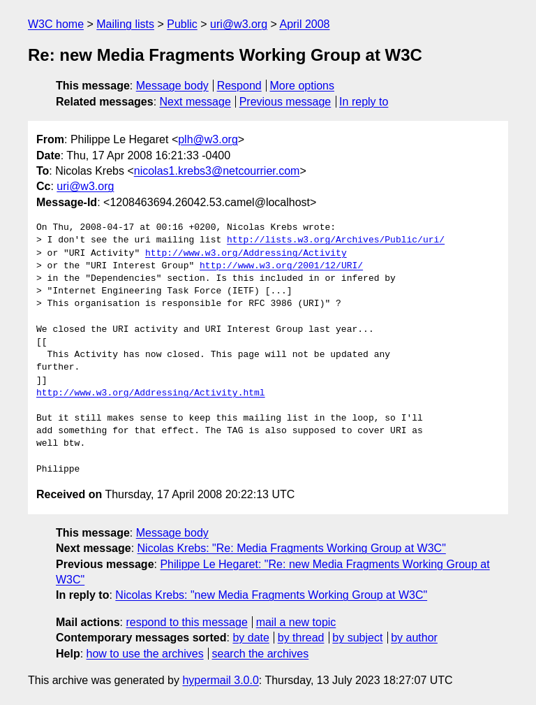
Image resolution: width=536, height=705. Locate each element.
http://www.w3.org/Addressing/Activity (246, 253)
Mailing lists (125, 24)
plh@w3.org (208, 139)
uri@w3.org (238, 24)
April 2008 (304, 24)
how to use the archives (145, 654)
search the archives (260, 654)
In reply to (363, 102)
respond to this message (186, 622)
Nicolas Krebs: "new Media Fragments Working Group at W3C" (271, 595)
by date (250, 638)
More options (302, 86)
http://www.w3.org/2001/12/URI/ (281, 266)
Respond (239, 86)
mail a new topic (296, 622)
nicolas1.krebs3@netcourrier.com (217, 171)
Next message (195, 102)
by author (414, 638)
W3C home (56, 24)
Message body (172, 86)
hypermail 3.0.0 (220, 680)
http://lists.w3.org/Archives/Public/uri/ (336, 240)
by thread (301, 638)
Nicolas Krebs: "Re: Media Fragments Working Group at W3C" (291, 548)
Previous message (285, 102)
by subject (357, 638)
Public (182, 24)
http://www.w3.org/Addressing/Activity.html (150, 393)
